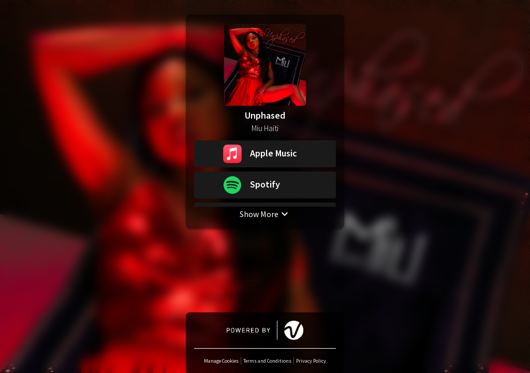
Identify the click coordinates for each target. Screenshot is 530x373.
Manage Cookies (221, 360)
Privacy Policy (311, 360)
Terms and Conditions (267, 360)
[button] (265, 153)
